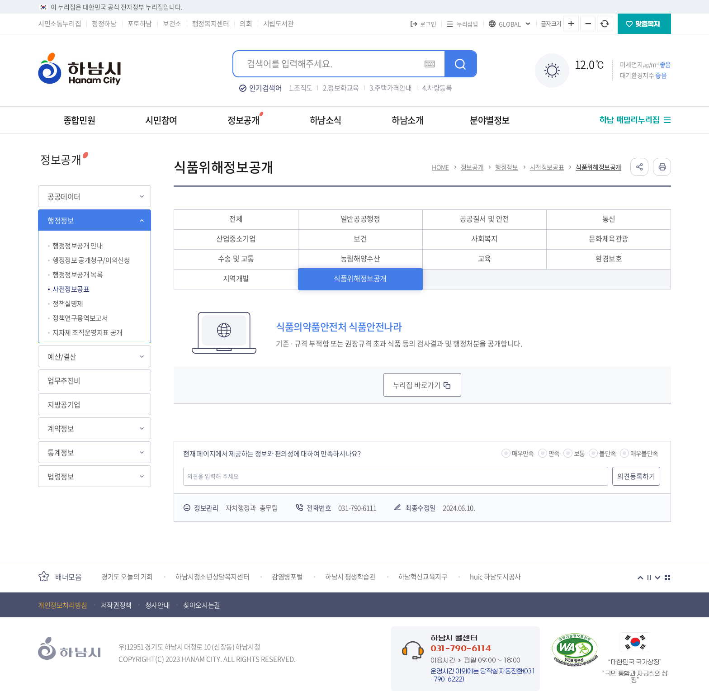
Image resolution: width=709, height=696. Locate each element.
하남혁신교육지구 (423, 577)
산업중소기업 (236, 238)
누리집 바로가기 (416, 384)
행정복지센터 (210, 23)
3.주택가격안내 (390, 88)
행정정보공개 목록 (77, 274)
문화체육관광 (609, 238)
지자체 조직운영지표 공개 (87, 332)
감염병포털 (287, 577)
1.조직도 (301, 88)
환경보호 (609, 258)
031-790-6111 (357, 507)
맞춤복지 (644, 24)
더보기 (667, 577)
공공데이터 (63, 196)
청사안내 (157, 605)
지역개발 (236, 278)
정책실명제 (67, 303)
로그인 (428, 23)
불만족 (607, 453)
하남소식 (325, 120)
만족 (553, 453)
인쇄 (662, 167)
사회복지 (484, 238)
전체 (235, 218)
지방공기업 (63, 404)
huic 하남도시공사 (495, 577)
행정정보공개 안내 (77, 246)
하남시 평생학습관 (350, 577)
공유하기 (639, 167)
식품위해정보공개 (598, 167)
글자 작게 (588, 23)
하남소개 (407, 120)
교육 (484, 258)
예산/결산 (61, 356)
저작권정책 (116, 605)
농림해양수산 (360, 258)
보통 (579, 453)
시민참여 (161, 120)
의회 (246, 23)
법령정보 (60, 476)
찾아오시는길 (201, 605)
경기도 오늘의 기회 (127, 577)
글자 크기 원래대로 (604, 23)
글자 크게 (571, 23)
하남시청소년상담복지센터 (212, 577)
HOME (440, 167)
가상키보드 (429, 64)
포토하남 (140, 23)
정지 (648, 577)
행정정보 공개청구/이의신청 (91, 260)
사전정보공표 (71, 289)
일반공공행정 (360, 218)
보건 (360, 238)
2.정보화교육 (341, 88)
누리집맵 (467, 23)
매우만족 (523, 453)
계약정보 (60, 428)
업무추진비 (63, 380)
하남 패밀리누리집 (630, 120)
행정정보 (60, 220)
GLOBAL (510, 23)
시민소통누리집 (59, 23)
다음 (657, 577)
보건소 (172, 23)
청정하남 (104, 23)
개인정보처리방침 (62, 605)
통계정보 (60, 452)
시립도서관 (278, 23)
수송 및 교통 (236, 258)
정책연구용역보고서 (80, 318)
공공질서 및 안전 (484, 218)
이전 (640, 577)
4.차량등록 (437, 88)
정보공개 (243, 120)
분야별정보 (490, 120)
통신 (608, 218)
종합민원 (79, 120)
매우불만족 (644, 453)
